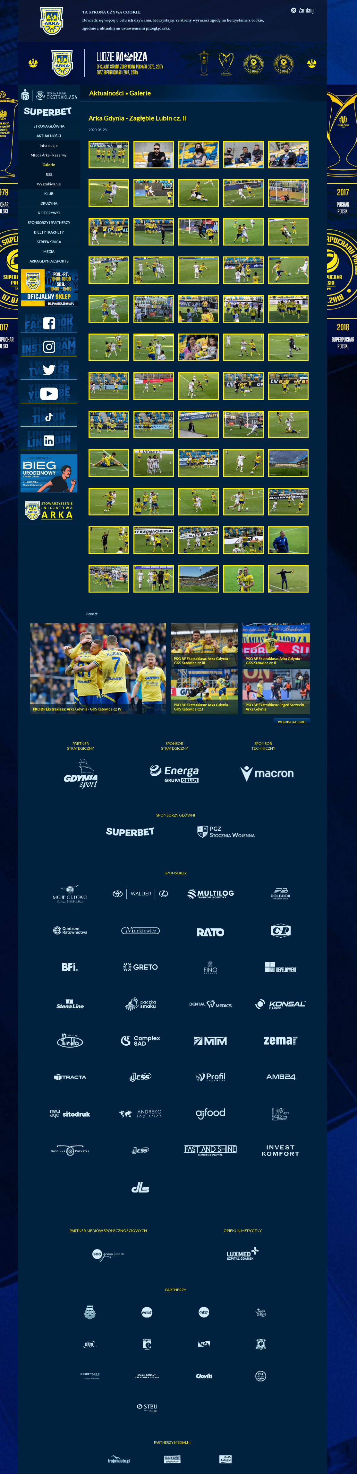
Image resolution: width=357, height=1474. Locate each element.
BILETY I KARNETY (49, 232)
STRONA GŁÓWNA (48, 126)
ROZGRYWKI (49, 213)
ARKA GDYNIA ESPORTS (49, 261)
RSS (49, 174)
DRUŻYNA (48, 203)
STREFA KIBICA (49, 242)
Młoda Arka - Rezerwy (49, 155)
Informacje (49, 145)
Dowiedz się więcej (98, 20)
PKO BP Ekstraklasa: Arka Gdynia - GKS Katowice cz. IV (77, 709)
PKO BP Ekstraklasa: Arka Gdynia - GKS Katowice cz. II (274, 661)
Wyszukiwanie (49, 184)
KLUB (49, 194)
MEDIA (48, 251)
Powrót (92, 614)
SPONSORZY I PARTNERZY (49, 222)
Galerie (48, 165)
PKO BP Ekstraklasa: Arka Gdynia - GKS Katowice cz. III (202, 661)
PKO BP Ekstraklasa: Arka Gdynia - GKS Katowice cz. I (202, 707)
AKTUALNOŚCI (49, 136)
